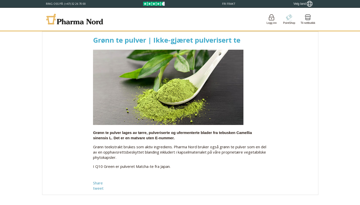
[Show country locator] (303, 4)
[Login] (271, 19)
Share (98, 182)
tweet (98, 188)
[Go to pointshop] (289, 19)
